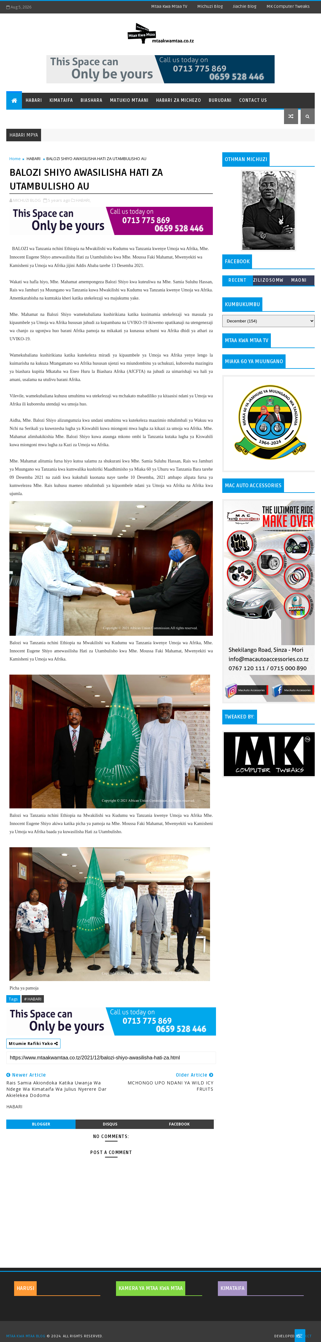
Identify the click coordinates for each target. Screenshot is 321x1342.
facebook (179, 1124)
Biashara (92, 100)
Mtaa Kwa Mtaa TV (169, 6)
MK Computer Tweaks (288, 6)
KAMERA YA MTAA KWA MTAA (150, 1288)
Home (15, 158)
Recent (237, 280)
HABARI (33, 158)
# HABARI (32, 999)
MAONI (299, 280)
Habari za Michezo (178, 100)
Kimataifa (61, 100)
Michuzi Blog (210, 6)
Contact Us (253, 100)
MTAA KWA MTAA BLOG (25, 1336)
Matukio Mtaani (129, 100)
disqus (110, 1124)
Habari (34, 100)
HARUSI (25, 1288)
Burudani (220, 100)
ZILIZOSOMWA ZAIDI (268, 281)
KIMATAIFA (232, 1288)
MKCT (306, 1336)
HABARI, (83, 200)
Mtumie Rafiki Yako (33, 1043)
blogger (41, 1124)
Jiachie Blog (244, 6)
